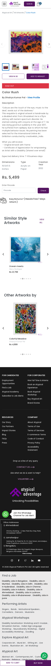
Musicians (30, 612)
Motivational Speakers (29, 609)
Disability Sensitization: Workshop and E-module (25, 623)
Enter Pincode (8, 185)
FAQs (4, 438)
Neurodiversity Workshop (25, 629)
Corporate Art (9, 642)
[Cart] (38, 4)
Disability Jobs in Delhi (22, 583)
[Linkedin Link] (32, 560)
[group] (25, 39)
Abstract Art (8, 656)
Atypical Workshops (15, 618)
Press (4, 442)
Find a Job (6, 387)
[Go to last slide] (3, 254)
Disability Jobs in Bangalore (15, 581)
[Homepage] (14, 4)
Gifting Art (33, 642)
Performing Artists (14, 604)
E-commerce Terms (37, 434)
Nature (38, 659)
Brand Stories (34, 403)
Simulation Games (11, 626)
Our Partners (8, 426)
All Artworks (19, 12)
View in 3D (13, 76)
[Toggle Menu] (4, 4)
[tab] (20, 279)
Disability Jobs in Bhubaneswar (16, 595)
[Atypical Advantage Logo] (25, 491)
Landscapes (28, 659)
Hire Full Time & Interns (38, 380)
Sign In (29, 4)
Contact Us (25, 467)
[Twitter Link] (25, 560)
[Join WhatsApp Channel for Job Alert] (5, 514)
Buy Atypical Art (35, 399)
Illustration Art (17, 645)
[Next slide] (48, 254)
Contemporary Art (24, 656)
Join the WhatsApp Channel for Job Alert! (23, 514)
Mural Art (21, 642)
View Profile (33, 97)
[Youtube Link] (39, 560)
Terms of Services (36, 430)
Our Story (6, 422)
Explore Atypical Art (15, 637)
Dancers (19, 612)
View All (41, 221)
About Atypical (34, 422)
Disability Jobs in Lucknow (28, 592)
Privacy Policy (34, 442)
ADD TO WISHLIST (38, 76)
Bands (14, 609)
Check (43, 190)
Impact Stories (9, 430)
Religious (16, 659)
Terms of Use (34, 426)
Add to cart (12, 662)
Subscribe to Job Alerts (12, 396)
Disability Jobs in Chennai (29, 586)
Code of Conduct (36, 438)
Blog (4, 434)
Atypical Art (7, 12)
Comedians (8, 612)
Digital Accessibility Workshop (23, 630)
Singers (5, 609)
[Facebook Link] (18, 560)
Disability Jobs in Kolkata (13, 589)
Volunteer (25, 479)
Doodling (30, 631)
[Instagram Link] (12, 560)
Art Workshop (32, 645)
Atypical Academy (10, 391)
